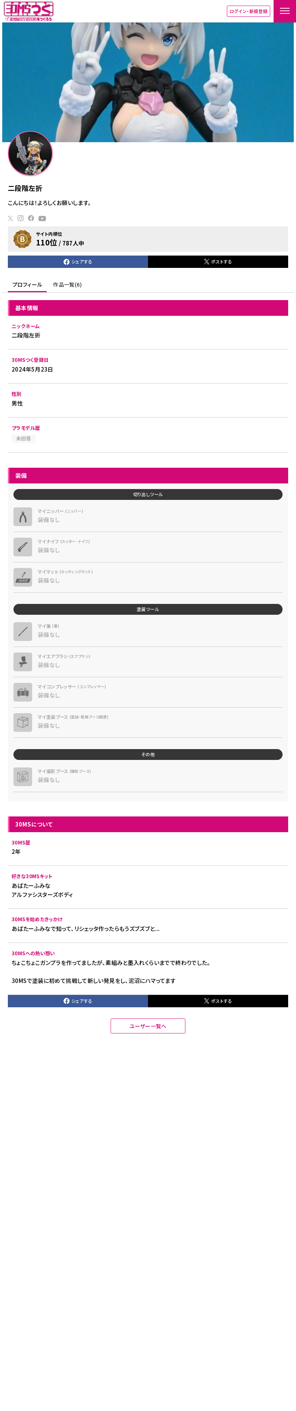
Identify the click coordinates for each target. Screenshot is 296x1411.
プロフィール (27, 284)
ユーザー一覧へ (148, 1026)
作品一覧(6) (67, 284)
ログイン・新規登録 (248, 11)
